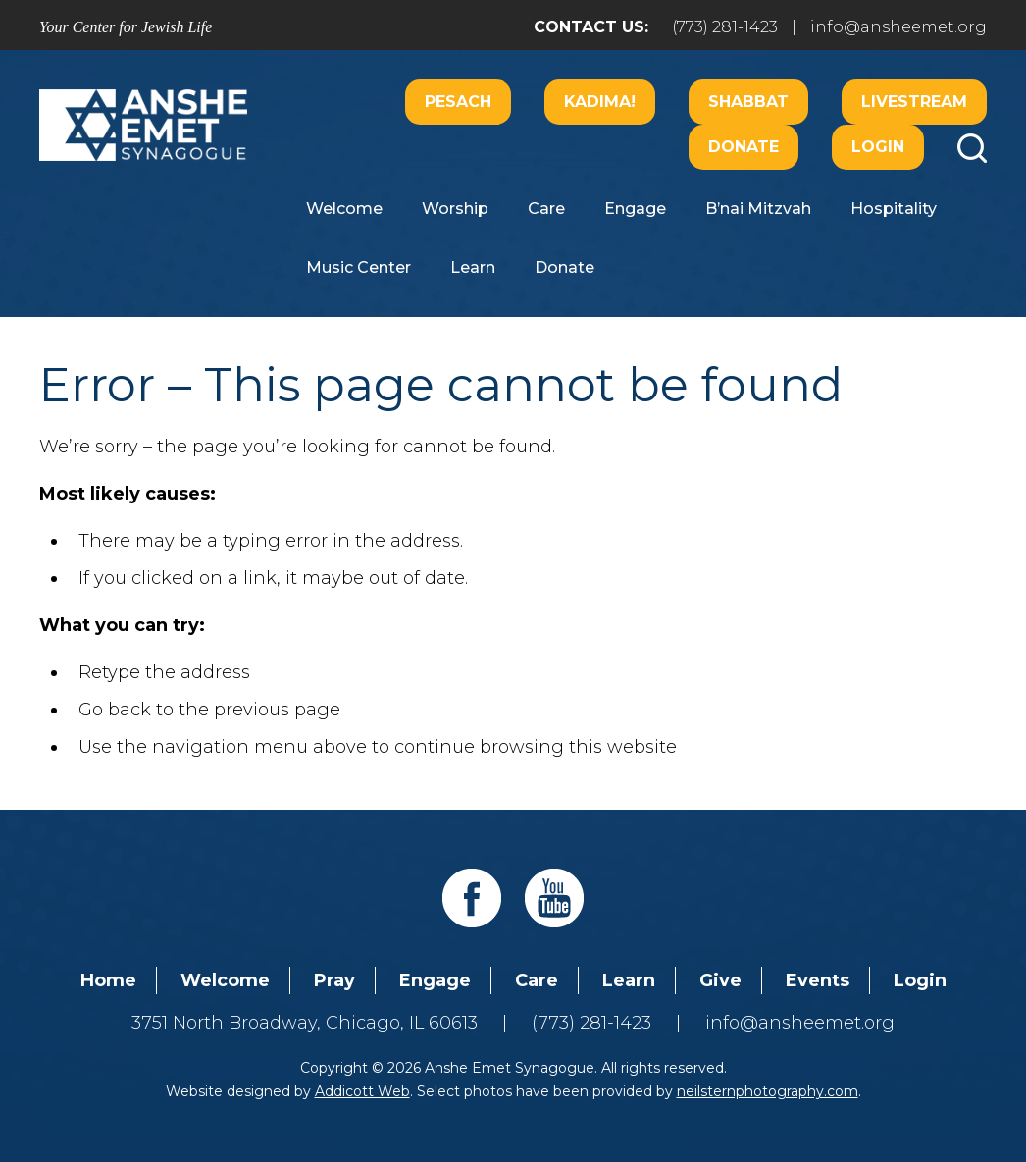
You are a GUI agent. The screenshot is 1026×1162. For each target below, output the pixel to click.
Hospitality (893, 208)
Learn (472, 267)
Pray (334, 980)
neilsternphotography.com (767, 1091)
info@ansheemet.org (898, 27)
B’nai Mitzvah (758, 208)
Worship (455, 208)
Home (108, 980)
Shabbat (748, 101)
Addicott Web (362, 1091)
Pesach (458, 101)
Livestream (914, 101)
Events (817, 980)
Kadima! (600, 101)
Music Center (358, 267)
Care (546, 208)
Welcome (344, 208)
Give (720, 980)
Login (877, 146)
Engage (635, 208)
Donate (743, 146)
